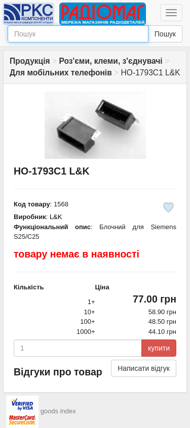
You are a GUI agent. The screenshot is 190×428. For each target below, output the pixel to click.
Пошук (165, 34)
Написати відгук (144, 368)
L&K (56, 217)
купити (159, 348)
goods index (58, 411)
